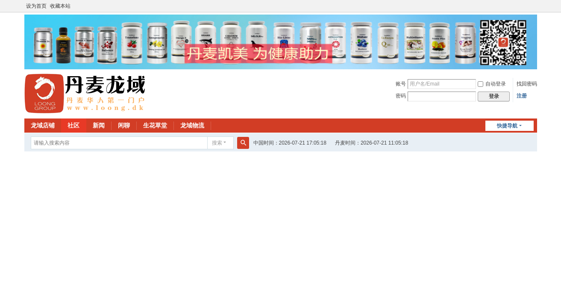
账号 (401, 84)
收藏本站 (60, 6)
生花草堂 (155, 125)
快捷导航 (507, 126)
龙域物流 (192, 125)
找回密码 (527, 84)
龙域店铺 (43, 125)
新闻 (99, 125)
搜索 (217, 143)
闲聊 (124, 125)
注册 (522, 96)
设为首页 (36, 6)
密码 (401, 96)
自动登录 (492, 84)
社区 (73, 125)
